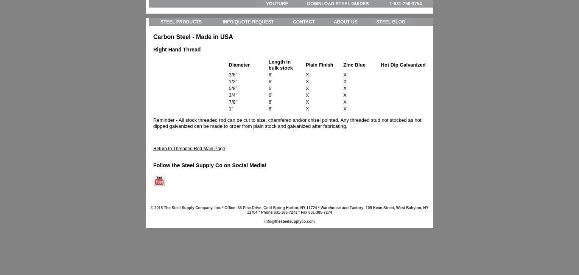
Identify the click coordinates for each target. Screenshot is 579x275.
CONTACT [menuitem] (304, 56)
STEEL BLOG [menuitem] (391, 56)
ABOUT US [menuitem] (346, 56)
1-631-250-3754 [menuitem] (406, 3)
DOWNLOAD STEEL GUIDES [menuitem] (338, 3)
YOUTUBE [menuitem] (277, 3)
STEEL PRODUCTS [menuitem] (181, 56)
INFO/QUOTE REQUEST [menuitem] (248, 56)
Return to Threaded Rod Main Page (189, 183)
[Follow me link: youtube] (159, 220)
